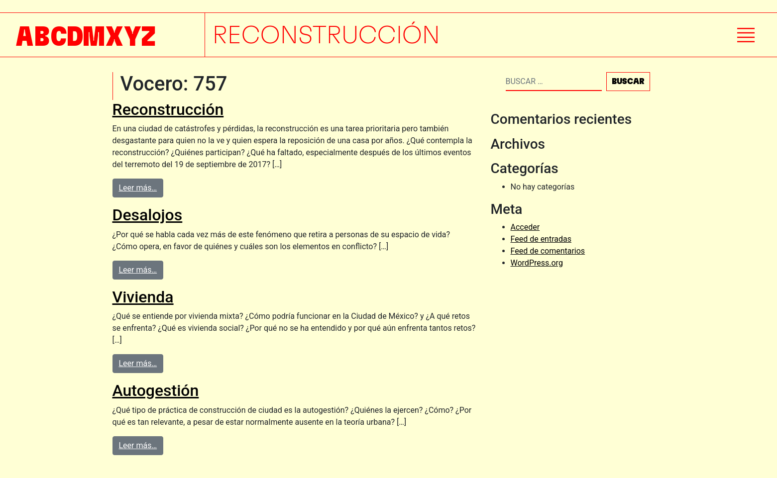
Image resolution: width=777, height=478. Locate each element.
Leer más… (138, 187)
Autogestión (155, 390)
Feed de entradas (541, 239)
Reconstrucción (168, 109)
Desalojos (147, 214)
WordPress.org (537, 263)
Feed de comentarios (548, 251)
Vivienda (143, 296)
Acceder (525, 227)
